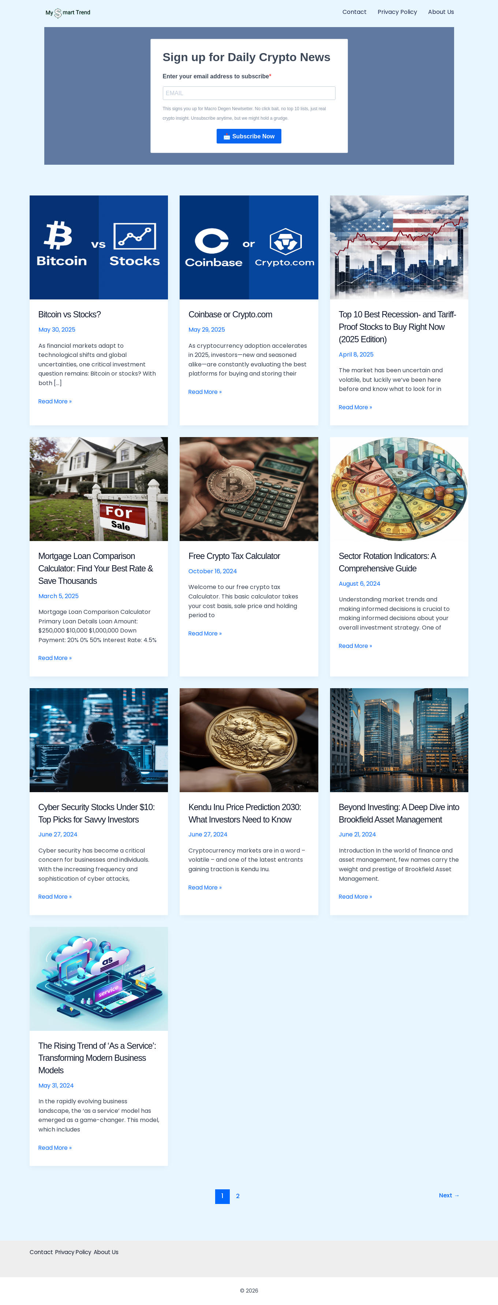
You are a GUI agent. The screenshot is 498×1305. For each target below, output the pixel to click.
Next (448, 1209)
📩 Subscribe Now (248, 137)
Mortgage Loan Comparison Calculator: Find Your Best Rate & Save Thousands (92, 569)
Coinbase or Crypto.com (235, 315)
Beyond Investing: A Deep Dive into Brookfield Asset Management (399, 820)
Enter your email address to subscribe (216, 76)
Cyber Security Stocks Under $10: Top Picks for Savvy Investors (94, 820)
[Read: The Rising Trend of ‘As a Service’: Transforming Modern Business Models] (99, 991)
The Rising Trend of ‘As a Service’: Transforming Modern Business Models (97, 1071)
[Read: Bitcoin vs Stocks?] (99, 248)
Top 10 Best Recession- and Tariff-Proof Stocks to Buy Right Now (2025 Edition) (399, 328)
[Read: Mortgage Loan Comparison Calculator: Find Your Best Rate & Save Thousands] (99, 489)
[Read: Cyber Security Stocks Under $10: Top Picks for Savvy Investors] (99, 741)
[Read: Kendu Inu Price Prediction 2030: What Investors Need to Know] (249, 741)
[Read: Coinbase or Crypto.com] (249, 248)
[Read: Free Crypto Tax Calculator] (249, 489)
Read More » (56, 402)
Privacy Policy (397, 12)
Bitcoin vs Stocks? (73, 315)
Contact (354, 12)
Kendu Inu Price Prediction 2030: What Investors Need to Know (246, 820)
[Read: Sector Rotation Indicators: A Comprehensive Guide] (399, 489)
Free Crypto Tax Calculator (240, 556)
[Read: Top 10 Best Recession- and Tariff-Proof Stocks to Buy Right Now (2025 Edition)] (399, 248)
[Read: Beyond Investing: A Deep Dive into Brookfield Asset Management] (399, 741)
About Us (441, 12)
